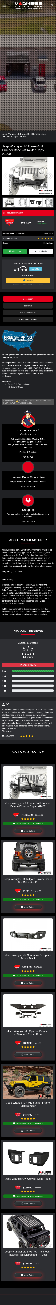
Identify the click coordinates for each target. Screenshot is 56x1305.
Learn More (36, 269)
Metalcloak (48, 243)
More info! (48, 233)
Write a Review (28, 665)
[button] (50, 176)
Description (28, 299)
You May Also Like (28, 313)
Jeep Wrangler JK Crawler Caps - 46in (28, 1178)
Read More (28, 486)
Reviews (28, 306)
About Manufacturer (28, 319)
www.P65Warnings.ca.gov (21, 403)
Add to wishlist (41, 251)
